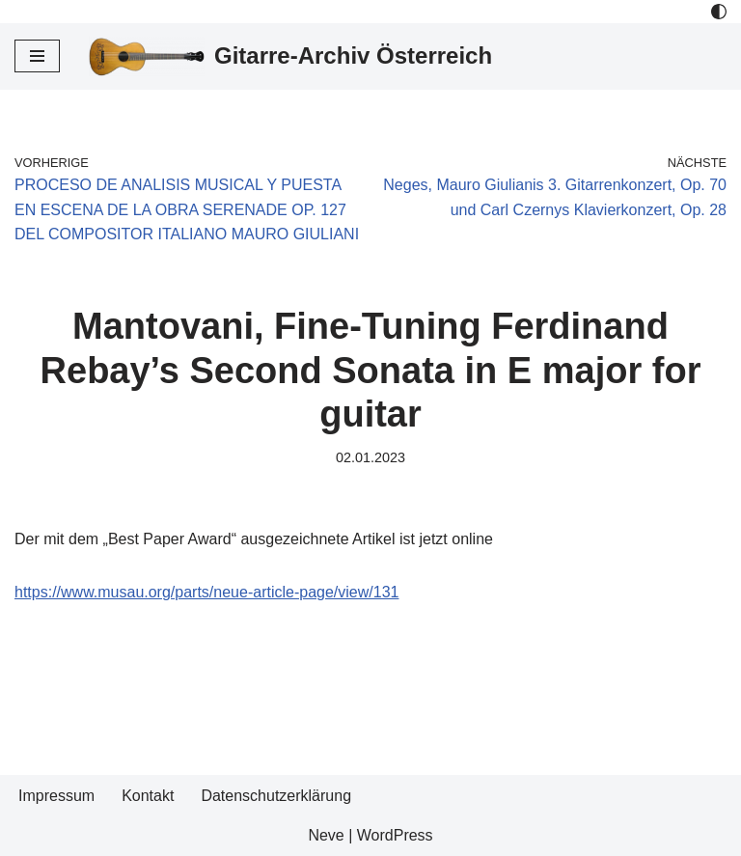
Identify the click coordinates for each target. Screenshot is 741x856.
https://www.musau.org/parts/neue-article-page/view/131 (206, 592)
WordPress (395, 835)
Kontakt (148, 795)
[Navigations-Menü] (37, 56)
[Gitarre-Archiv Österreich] (290, 56)
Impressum (56, 795)
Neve (325, 835)
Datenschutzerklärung (276, 795)
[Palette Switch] (719, 11)
